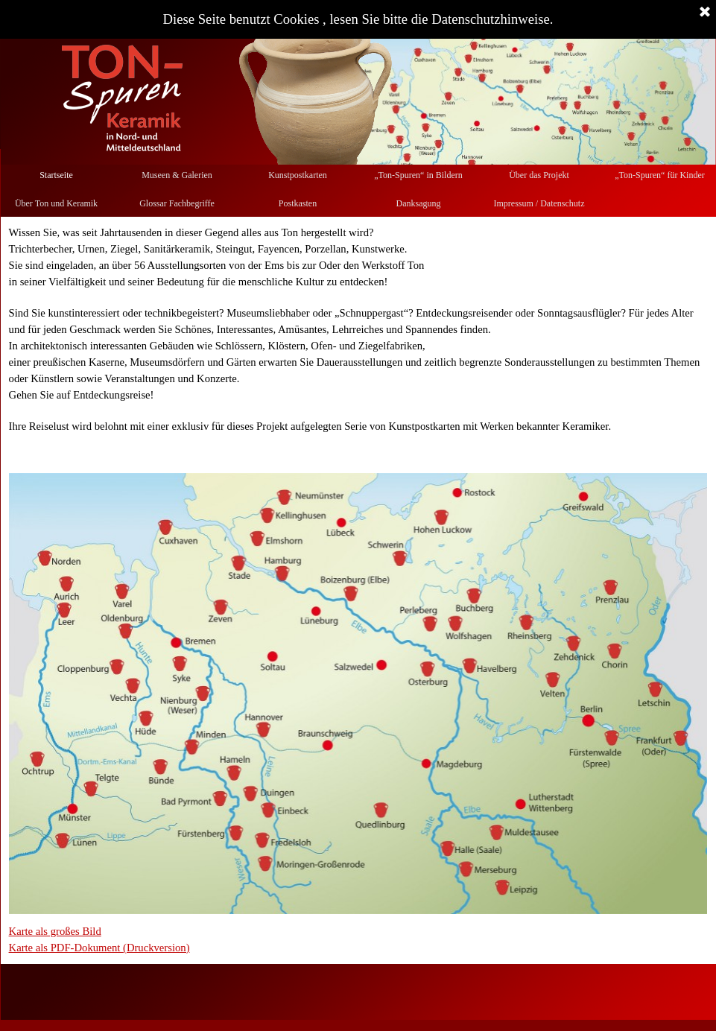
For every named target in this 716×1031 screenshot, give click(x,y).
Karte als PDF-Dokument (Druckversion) (99, 948)
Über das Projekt (539, 175)
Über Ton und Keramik (56, 203)
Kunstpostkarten (297, 175)
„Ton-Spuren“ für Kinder (659, 175)
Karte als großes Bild (55, 931)
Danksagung (418, 203)
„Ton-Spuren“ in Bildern (418, 175)
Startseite (56, 175)
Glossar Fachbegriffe (177, 203)
